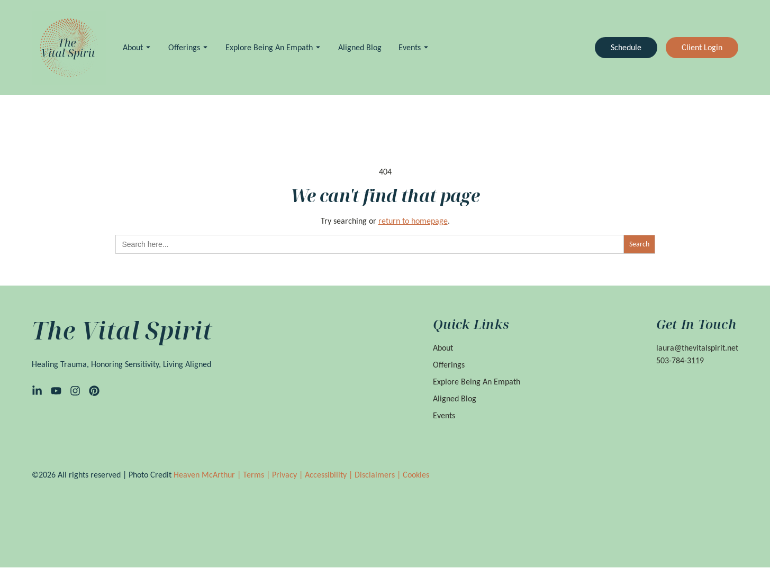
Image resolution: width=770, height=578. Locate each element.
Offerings (184, 47)
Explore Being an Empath (269, 47)
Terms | (257, 475)
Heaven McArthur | (208, 475)
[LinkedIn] (37, 391)
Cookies (416, 475)
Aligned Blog (360, 47)
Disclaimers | (379, 475)
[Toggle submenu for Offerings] (204, 47)
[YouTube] (56, 391)
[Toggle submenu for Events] (425, 47)
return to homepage (413, 221)
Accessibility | (330, 475)
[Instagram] (75, 391)
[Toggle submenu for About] (147, 47)
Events (409, 47)
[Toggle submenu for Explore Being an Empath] (317, 47)
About (133, 47)
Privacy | (288, 475)
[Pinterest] (94, 391)
